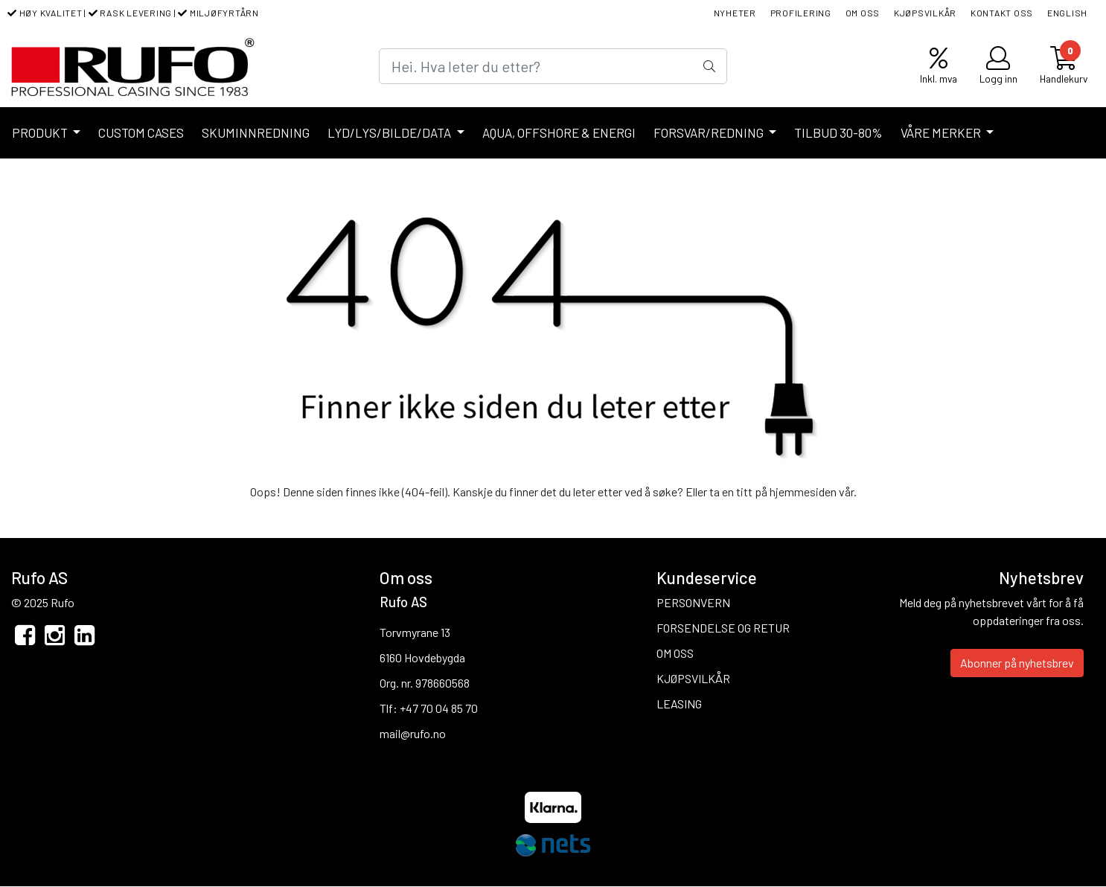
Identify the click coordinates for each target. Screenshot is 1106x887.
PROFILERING (800, 12)
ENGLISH (1067, 12)
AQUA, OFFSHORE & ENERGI (559, 132)
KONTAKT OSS (1002, 12)
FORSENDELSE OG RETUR (723, 628)
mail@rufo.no (413, 733)
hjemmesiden (803, 491)
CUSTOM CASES (141, 132)
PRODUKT (41, 132)
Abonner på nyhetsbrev (1017, 663)
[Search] (553, 66)
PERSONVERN (693, 602)
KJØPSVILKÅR (925, 12)
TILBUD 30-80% (838, 132)
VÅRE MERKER (942, 132)
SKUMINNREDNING (256, 132)
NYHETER (735, 12)
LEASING (679, 704)
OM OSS (863, 12)
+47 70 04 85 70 (439, 708)
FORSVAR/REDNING (709, 132)
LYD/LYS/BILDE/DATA (390, 132)
